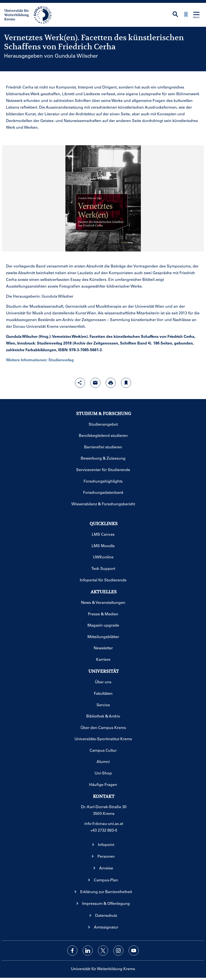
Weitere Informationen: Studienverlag (40, 359)
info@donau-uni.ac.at (103, 823)
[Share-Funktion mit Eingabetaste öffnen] (80, 383)
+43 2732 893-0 (103, 830)
